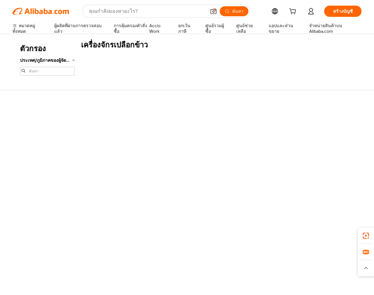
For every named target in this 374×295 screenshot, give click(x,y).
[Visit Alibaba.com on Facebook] (302, 179)
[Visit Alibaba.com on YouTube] (339, 179)
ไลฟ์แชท (20, 130)
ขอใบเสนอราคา (171, 118)
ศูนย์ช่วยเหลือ (25, 118)
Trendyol (261, 255)
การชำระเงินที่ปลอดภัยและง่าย (113, 125)
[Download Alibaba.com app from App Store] (294, 228)
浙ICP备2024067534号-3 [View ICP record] (338, 283)
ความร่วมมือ (239, 159)
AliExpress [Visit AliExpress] (90, 255)
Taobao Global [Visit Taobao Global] (221, 255)
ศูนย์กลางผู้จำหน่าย (246, 130)
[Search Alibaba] (147, 11)
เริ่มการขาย (239, 118)
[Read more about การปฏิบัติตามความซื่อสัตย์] (338, 268)
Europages (286, 255)
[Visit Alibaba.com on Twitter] (321, 179)
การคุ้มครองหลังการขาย (107, 161)
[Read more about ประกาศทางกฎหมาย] (72, 268)
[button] (213, 11)
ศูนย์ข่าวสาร (311, 142)
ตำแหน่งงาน (311, 154)
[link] (366, 236)
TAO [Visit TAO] (244, 255)
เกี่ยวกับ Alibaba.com (318, 118)
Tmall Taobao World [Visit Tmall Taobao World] (148, 255)
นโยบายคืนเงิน (98, 137)
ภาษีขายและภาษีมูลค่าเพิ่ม (181, 142)
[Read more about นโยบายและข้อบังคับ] (29, 268)
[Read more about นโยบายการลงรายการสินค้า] (123, 268)
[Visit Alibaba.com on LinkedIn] (311, 179)
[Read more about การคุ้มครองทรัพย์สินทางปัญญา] (184, 268)
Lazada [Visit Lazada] (195, 255)
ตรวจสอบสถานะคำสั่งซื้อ (36, 142)
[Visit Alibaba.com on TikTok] (349, 179)
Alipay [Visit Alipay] (178, 255)
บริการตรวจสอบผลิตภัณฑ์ (109, 172)
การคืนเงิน (22, 154)
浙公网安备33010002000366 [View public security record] (275, 283)
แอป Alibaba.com (252, 228)
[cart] (294, 12)
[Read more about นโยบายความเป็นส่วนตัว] (241, 268)
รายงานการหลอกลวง (32, 166)
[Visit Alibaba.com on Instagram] (330, 179)
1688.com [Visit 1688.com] (114, 255)
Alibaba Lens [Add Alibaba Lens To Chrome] (34, 228)
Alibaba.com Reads (174, 154)
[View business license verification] (241, 283)
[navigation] (47, 59)
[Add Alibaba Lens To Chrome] (99, 228)
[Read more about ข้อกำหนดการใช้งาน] (289, 268)
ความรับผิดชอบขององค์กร (324, 130)
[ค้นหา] (234, 11)
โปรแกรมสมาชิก (172, 130)
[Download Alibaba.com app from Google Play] (340, 228)
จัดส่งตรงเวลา (97, 149)
